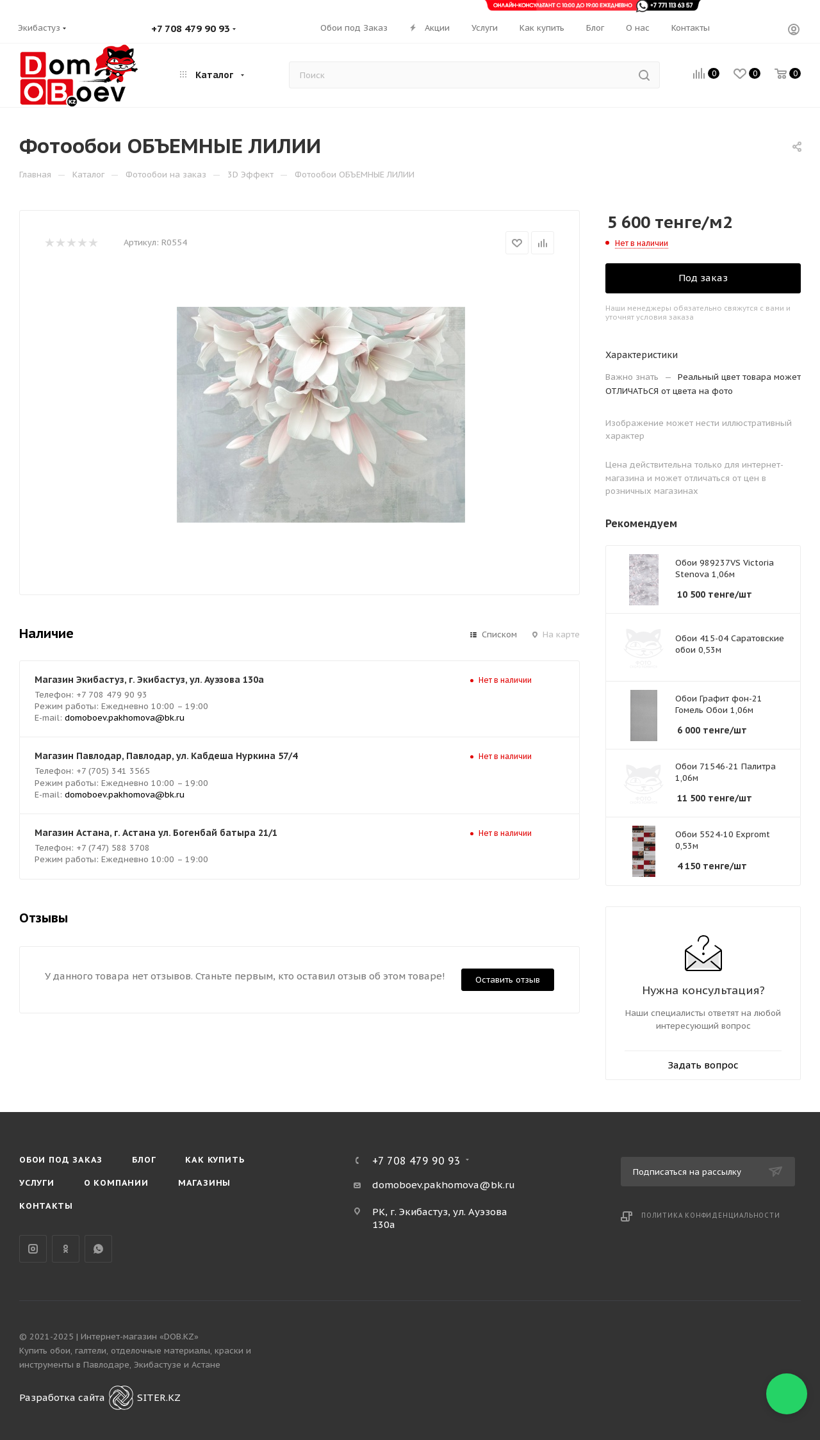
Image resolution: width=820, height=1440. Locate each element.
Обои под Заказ (60, 1159)
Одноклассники (65, 1249)
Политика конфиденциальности (710, 1215)
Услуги (36, 1182)
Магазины (204, 1182)
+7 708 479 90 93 (190, 28)
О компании (116, 1182)
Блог (144, 1159)
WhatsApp (98, 1249)
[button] (786, 1393)
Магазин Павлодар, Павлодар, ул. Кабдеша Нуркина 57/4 (166, 756)
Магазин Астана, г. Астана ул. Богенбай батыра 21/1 (156, 833)
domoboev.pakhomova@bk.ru (124, 717)
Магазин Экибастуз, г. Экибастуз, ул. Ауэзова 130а (149, 679)
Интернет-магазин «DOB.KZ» (140, 1336)
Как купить (214, 1159)
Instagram (33, 1249)
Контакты (45, 1205)
